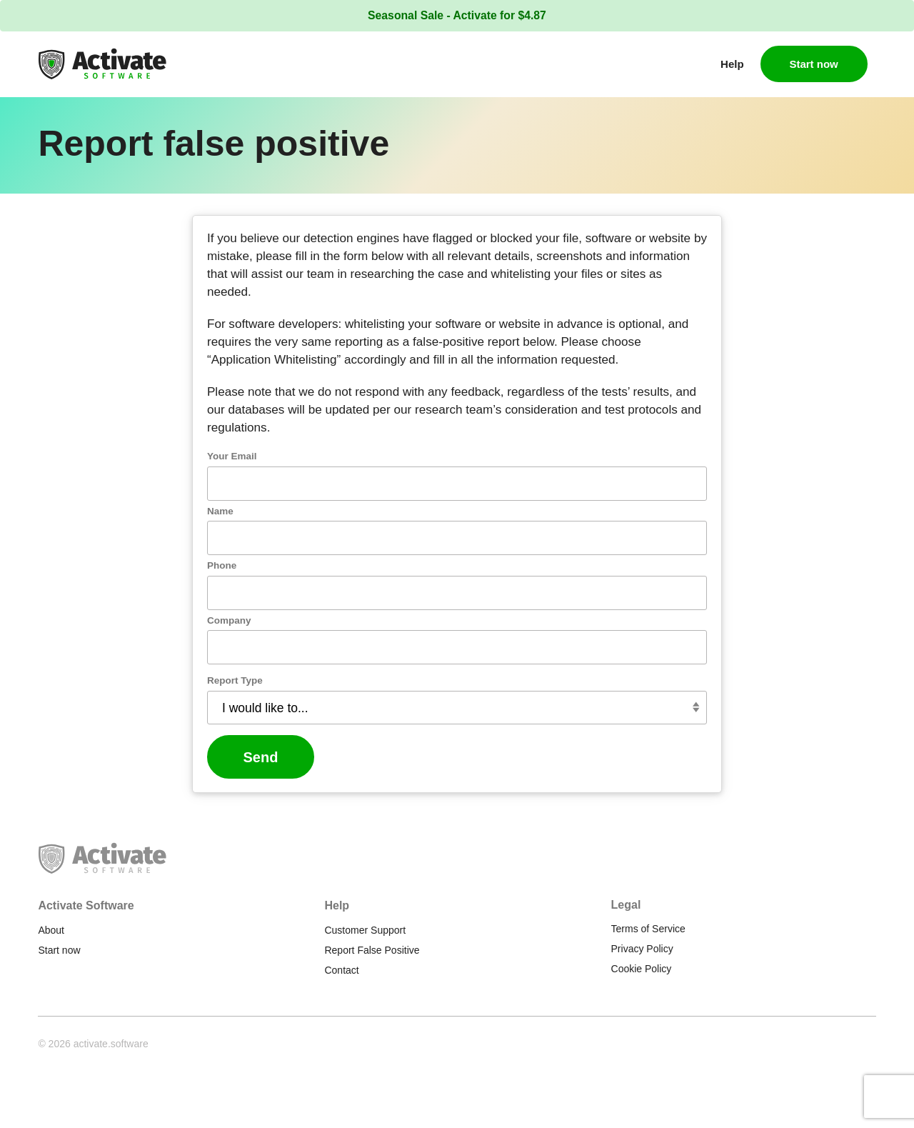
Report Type (285, 699)
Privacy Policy (642, 948)
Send (310, 776)
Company (279, 638)
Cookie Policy (641, 968)
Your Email (282, 474)
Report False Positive (371, 950)
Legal (626, 905)
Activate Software (86, 905)
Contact (341, 970)
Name (270, 529)
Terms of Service (648, 928)
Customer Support (365, 930)
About (51, 930)
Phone (271, 584)
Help (732, 64)
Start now (813, 64)
